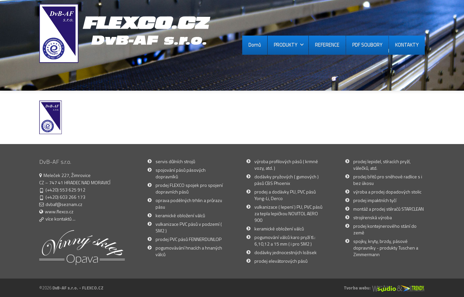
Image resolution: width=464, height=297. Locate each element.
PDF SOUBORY (367, 44)
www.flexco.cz (59, 211)
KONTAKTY (407, 44)
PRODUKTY (289, 44)
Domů (254, 44)
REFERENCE (327, 44)
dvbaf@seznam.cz (63, 204)
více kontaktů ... (60, 218)
